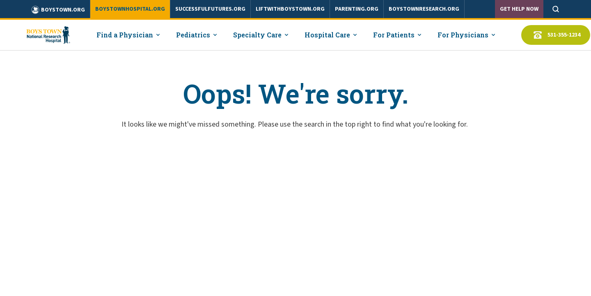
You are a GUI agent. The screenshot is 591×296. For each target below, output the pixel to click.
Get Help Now (519, 9)
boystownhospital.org (130, 9)
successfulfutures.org (210, 9)
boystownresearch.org (424, 9)
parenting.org (356, 9)
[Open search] (556, 9)
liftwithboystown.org (290, 9)
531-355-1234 (555, 35)
